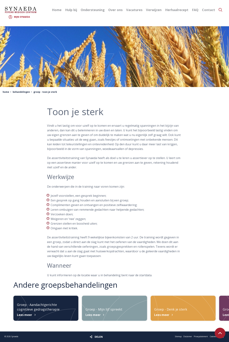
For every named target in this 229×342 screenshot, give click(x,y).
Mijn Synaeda (22, 16)
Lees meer (24, 315)
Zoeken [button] (220, 9)
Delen (99, 336)
